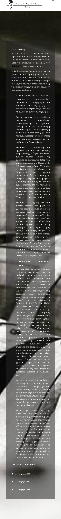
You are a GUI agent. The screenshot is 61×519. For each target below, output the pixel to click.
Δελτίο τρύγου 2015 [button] (20, 482)
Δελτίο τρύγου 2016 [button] (20, 474)
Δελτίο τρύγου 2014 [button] (20, 490)
